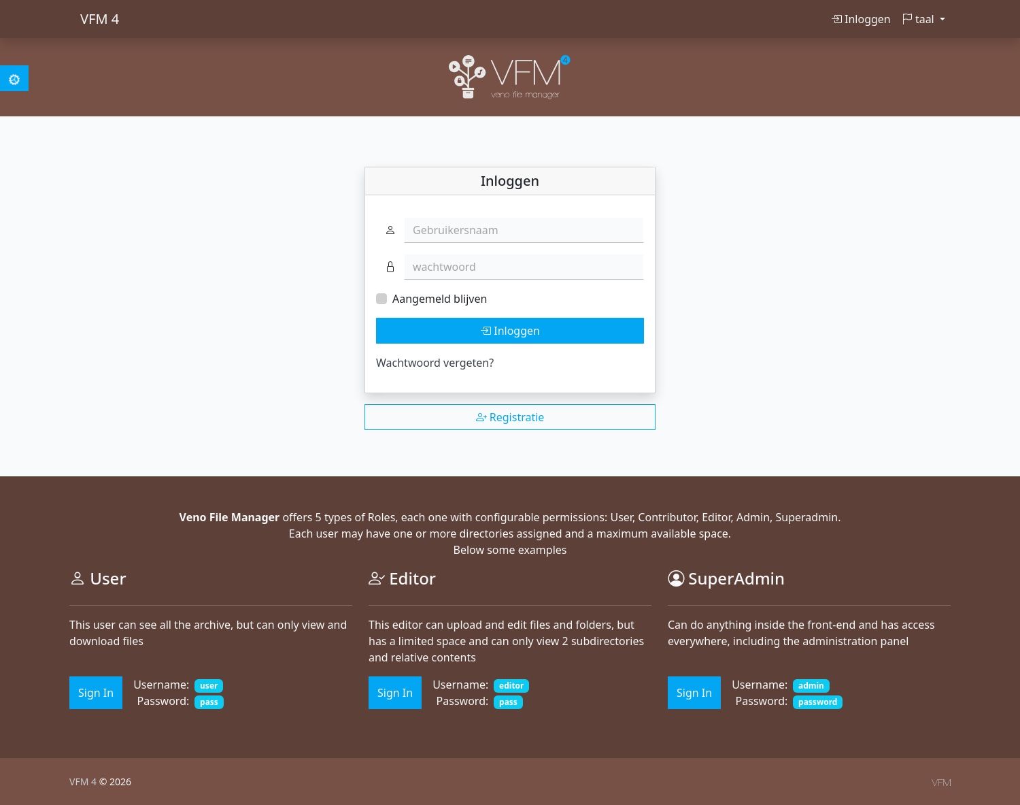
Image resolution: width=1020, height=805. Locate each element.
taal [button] (919, 19)
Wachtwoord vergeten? (435, 362)
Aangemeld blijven (439, 298)
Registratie (510, 417)
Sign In (96, 692)
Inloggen (861, 19)
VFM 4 (99, 19)
